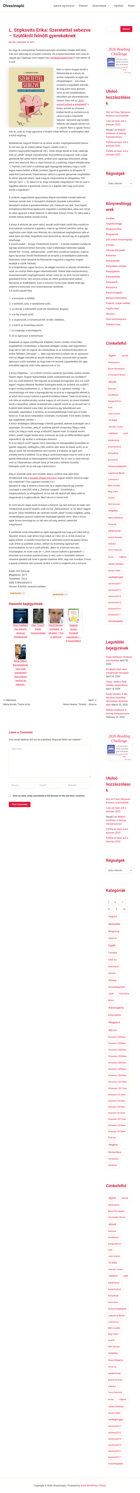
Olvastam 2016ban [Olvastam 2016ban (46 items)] (116, 1113)
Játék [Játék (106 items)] (111, 993)
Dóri (108, 112)
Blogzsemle (112, 234)
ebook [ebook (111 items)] (112, 381)
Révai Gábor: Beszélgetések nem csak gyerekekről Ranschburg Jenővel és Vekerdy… (20, 668)
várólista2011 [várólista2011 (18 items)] (115, 583)
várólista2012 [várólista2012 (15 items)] (114, 590)
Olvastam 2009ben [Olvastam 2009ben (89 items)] (117, 1075)
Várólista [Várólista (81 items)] (112, 1165)
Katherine (111, 255)
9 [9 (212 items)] (116, 909)
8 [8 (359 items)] (109, 909)
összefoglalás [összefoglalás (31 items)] (115, 621)
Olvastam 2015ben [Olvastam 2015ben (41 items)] (116, 1107)
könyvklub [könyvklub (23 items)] (113, 453)
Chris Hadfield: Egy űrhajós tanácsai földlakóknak (20, 626)
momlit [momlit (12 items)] (111, 498)
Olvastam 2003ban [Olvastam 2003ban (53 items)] (117, 1037)
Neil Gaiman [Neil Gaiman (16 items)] (114, 504)
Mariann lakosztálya (116, 298)
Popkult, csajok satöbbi (118, 303)
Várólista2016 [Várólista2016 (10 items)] (114, 609)
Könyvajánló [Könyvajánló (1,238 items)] (116, 1007)
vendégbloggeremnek (61, 57)
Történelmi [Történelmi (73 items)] (113, 1159)
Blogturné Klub (113, 229)
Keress (126, 29)
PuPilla (109, 142)
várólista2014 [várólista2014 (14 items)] (114, 596)
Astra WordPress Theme (93, 1485)
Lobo (118, 59)
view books (127, 72)
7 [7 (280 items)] (122, 902)
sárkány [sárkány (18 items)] (112, 543)
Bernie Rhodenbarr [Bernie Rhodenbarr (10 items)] (116, 369)
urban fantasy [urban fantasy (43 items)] (116, 563)
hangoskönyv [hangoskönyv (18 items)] (114, 401)
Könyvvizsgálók (114, 292)
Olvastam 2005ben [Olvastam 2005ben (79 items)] (117, 1049)
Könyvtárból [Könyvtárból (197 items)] (114, 1015)
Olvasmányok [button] (100, 6)
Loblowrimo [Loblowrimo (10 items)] (113, 479)
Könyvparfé (112, 282)
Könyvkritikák (113, 276)
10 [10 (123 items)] (124, 909)
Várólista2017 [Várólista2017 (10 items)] (114, 615)
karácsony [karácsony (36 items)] (114, 440)
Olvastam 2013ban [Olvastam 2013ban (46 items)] (116, 1101)
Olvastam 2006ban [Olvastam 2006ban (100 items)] (117, 1056)
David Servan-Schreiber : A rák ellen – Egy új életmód (55, 626)
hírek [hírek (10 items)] (110, 407)
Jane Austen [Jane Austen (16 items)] (114, 413)
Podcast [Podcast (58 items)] (112, 1137)
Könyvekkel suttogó (116, 266)
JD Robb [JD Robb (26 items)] (112, 420)
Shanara (110, 313)
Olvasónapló (13, 6)
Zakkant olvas (113, 324)
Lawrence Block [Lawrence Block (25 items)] (116, 473)
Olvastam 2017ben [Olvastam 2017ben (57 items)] (117, 1119)
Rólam (131, 5)
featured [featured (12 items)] (112, 389)
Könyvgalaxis (113, 271)
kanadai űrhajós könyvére (43, 478)
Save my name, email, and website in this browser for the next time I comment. (49, 796)
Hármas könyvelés (115, 250)
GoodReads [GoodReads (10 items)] (113, 395)
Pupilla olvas (112, 308)
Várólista (118, 5)
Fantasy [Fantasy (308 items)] (112, 952)
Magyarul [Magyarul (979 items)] (114, 1022)
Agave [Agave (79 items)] (112, 355)
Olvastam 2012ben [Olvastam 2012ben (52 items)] (117, 1094)
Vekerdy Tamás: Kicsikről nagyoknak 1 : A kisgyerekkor (73, 628)
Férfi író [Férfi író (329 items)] (112, 959)
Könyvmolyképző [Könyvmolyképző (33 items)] (117, 466)
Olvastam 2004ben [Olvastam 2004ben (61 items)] (117, 1043)
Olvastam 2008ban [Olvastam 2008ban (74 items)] (117, 1069)
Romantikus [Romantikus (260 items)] (114, 1152)
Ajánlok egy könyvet (64, 5)
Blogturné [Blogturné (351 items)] (113, 931)
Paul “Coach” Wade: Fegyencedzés (38, 624)
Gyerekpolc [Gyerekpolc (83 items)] (113, 966)
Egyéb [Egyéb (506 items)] (111, 945)
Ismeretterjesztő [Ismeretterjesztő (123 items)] (116, 987)
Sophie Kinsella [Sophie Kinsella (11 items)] (115, 537)
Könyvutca (111, 287)
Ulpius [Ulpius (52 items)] (122, 556)
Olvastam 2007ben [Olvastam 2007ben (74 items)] (117, 1062)
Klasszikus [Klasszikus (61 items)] (124, 993)
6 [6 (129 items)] (115, 902)
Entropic (110, 245)
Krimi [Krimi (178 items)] (111, 1000)
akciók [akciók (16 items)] (125, 355)
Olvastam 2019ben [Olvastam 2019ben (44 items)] (116, 1131)
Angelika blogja (114, 223)
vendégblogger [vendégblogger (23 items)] (115, 577)
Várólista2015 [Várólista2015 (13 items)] (114, 602)
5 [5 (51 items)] (108, 902)
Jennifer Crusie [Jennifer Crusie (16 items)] (115, 426)
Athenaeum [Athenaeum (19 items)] (114, 362)
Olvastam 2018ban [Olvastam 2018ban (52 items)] (117, 1125)
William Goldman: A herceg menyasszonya (116, 133)
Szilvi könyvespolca (116, 319)
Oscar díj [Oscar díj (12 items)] (112, 524)
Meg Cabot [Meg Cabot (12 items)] (113, 491)
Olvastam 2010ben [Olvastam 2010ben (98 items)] (117, 1082)
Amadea (110, 218)
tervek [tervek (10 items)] (111, 557)
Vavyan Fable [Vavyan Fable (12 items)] (114, 570)
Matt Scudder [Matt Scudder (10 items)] (114, 485)
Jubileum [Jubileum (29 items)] (113, 433)
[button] (107, 6)
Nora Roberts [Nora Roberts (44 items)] (115, 517)
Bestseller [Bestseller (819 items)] (114, 924)
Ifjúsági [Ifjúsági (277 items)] (112, 980)
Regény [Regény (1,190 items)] (113, 1144)
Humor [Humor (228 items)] (112, 973)
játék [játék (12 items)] (126, 433)
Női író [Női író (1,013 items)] (113, 1030)
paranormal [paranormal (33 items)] (114, 530)
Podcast (83, 5)
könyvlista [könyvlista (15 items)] (113, 459)
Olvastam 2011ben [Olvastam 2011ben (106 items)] (117, 1088)
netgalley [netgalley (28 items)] (113, 510)
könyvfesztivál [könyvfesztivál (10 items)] (114, 447)
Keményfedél (113, 260)
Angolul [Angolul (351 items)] (112, 916)
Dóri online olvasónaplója (119, 239)
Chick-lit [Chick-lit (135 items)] (112, 938)
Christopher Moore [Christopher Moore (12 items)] (117, 375)
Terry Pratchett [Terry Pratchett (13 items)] (115, 550)
